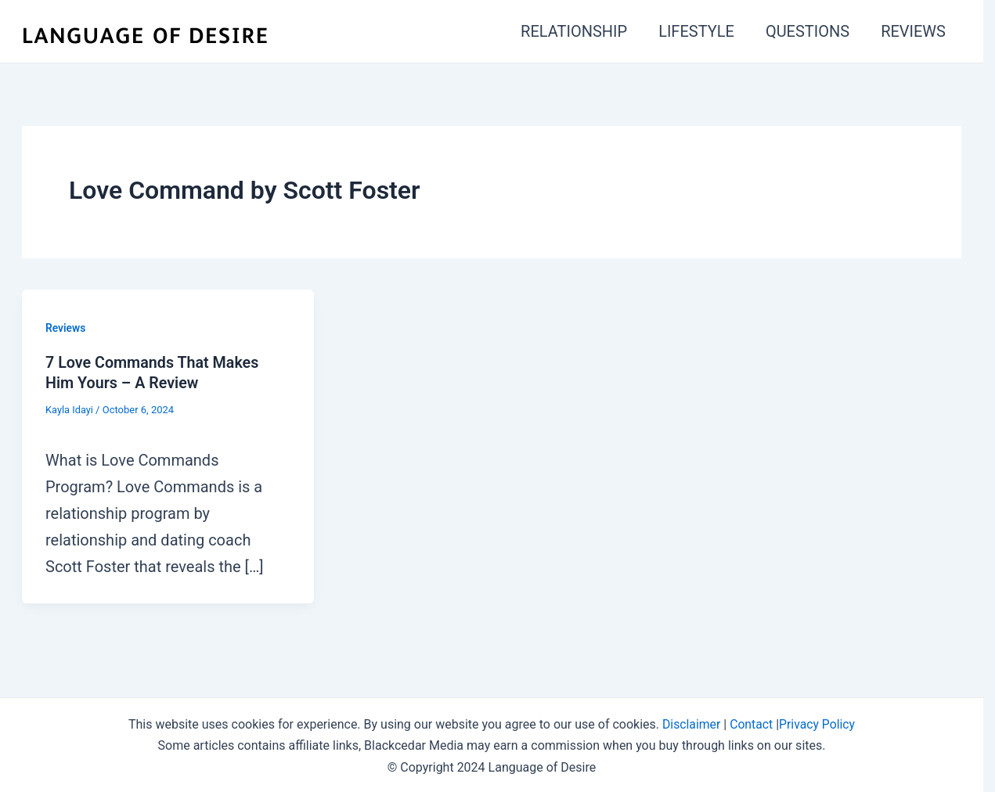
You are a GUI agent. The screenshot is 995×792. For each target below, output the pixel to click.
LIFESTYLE (696, 31)
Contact (751, 722)
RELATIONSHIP (574, 31)
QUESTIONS (807, 31)
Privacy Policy (817, 722)
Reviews (65, 328)
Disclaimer (690, 722)
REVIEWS (913, 31)
